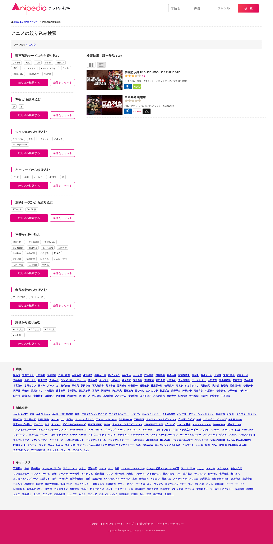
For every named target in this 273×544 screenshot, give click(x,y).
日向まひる (19, 488)
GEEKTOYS (227, 429)
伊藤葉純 (60, 395)
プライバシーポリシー (170, 523)
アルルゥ (17, 483)
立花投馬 (239, 488)
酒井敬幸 (17, 380)
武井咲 (215, 385)
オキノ (121, 483)
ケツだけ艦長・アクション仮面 (163, 468)
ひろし (82, 468)
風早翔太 (235, 478)
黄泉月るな (168, 473)
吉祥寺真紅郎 (77, 478)
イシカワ (155, 478)
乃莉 (54, 478)
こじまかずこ (199, 380)
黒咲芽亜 (157, 494)
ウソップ (47, 494)
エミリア (92, 494)
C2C (138, 444)
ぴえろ (230, 414)
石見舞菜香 (98, 385)
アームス (38, 424)
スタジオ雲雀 (183, 424)
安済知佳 (65, 385)
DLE (47, 424)
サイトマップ (125, 523)
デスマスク (200, 473)
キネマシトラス (21, 439)
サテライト (123, 434)
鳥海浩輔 (108, 395)
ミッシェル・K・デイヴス (117, 478)
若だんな (166, 478)
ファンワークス (39, 439)
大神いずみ (53, 385)
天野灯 (129, 473)
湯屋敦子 (144, 385)
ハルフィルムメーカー (24, 429)
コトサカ (210, 468)
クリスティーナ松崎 (69, 473)
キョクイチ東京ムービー (185, 429)
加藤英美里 (184, 375)
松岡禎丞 (182, 395)
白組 (237, 429)
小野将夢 (40, 375)
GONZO (233, 434)
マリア (109, 473)
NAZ (198, 419)
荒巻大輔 (97, 478)
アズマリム (120, 395)
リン (190, 483)
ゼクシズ (170, 424)
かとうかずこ (192, 385)
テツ (110, 468)
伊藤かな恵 (100, 375)
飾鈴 (117, 468)
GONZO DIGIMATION (239, 439)
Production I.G (78, 429)
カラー (69, 419)
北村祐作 (111, 483)
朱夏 (32, 414)
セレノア (72, 494)
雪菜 (88, 478)
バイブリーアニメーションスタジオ (195, 414)
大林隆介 (96, 395)
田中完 (75, 385)
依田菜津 (169, 385)
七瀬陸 (134, 494)
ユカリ (200, 468)
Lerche (55, 419)
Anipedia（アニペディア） (42, 8)
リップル (158, 483)
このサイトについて (101, 523)
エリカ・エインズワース (25, 478)
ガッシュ (189, 488)
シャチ (16, 494)
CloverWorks (217, 439)
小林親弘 (72, 390)
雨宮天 (204, 395)
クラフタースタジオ (246, 414)
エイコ (102, 468)
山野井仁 (171, 380)
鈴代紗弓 (171, 375)
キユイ (84, 488)
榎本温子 (87, 375)
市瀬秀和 (149, 380)
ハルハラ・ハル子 (108, 494)
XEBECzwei (248, 429)
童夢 (77, 414)
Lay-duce (139, 439)
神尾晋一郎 (156, 385)
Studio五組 (152, 439)
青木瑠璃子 (184, 380)
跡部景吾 (99, 473)
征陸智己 (74, 488)
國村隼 (41, 385)
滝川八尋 (199, 483)
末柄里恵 (51, 375)
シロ (131, 488)
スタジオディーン (59, 434)
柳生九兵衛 (236, 468)
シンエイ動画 (203, 444)
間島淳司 (237, 380)
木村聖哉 (49, 390)
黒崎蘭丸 (35, 468)
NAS (91, 429)
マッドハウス (20, 434)
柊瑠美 (224, 385)
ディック (239, 483)
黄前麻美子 (202, 488)
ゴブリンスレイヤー (175, 483)
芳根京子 (187, 390)
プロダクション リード (119, 439)
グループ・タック (36, 444)
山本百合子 (145, 395)
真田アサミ (28, 375)
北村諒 (217, 375)
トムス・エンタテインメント (161, 419)
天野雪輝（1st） (220, 478)
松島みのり (242, 375)
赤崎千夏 (214, 395)
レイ (178, 473)
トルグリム (87, 473)
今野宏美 (212, 380)
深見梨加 (137, 380)
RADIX (73, 434)
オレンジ (55, 424)
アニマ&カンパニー (119, 414)
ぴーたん (212, 473)
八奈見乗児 (159, 395)
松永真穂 (221, 390)
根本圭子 (42, 380)
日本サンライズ (186, 419)
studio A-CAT (20, 414)
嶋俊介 (25, 390)
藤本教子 (60, 390)
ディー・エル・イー (106, 419)
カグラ (82, 494)
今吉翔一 (169, 494)
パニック (31, 44)
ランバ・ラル (188, 468)
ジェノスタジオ (247, 434)
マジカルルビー (21, 473)
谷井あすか (206, 375)
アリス (209, 483)
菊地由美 (92, 380)
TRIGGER (139, 419)
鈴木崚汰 (194, 395)
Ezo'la (99, 429)
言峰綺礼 (219, 483)
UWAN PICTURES (153, 424)
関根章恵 (105, 390)
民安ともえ (30, 380)
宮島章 (95, 390)
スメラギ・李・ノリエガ (185, 478)
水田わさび (30, 385)
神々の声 (63, 478)
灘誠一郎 (92, 468)
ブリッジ (204, 429)
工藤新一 (17, 468)
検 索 (248, 8)
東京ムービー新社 (22, 424)
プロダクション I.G (96, 439)
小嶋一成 (232, 390)
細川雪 (39, 483)
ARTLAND (43, 419)
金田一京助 (145, 494)
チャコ (36, 494)
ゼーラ (229, 483)
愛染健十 (26, 494)
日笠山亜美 (64, 375)
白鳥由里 (76, 375)
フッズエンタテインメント (102, 434)
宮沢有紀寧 (152, 488)
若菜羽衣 (143, 478)
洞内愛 (195, 375)
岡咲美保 (160, 375)
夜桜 (54, 473)
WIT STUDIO (38, 450)
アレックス (177, 488)
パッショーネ (201, 439)
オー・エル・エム (202, 424)
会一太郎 (137, 375)
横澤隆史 (223, 473)
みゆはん (103, 380)
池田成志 (121, 385)
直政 (135, 478)
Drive (107, 424)
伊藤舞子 (248, 385)
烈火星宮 (29, 483)
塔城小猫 (247, 478)
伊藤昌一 (133, 385)
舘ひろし (139, 390)
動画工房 (220, 414)
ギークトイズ (56, 439)
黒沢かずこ (37, 390)
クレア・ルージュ (40, 473)
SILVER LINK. (95, 424)
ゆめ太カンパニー (151, 414)
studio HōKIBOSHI (62, 414)
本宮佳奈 (17, 385)
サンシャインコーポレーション (162, 434)
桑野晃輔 (133, 395)
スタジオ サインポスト (215, 434)
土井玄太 (187, 473)
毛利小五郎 (59, 494)
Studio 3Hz (19, 444)
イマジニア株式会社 (182, 439)
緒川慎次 (205, 478)
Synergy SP (137, 434)
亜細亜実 (165, 488)
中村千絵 (126, 375)
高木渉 (179, 385)
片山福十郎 (235, 385)
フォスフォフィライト (221, 488)
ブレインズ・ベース (114, 429)
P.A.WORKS (169, 414)
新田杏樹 (85, 385)
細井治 (16, 395)
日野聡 (16, 390)
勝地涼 (16, 375)
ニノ (149, 483)
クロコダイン (61, 488)
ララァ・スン (70, 468)
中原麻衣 (209, 390)
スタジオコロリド (74, 439)
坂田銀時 (140, 488)
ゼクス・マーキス (136, 483)
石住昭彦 (148, 375)
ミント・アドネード (116, 488)
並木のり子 (152, 390)
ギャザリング (234, 424)
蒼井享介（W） (35, 488)
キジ (26, 468)
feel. (86, 450)
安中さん (235, 473)
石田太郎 (160, 380)
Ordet (82, 434)
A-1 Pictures (43, 414)
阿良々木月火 (97, 488)
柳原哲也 (164, 390)
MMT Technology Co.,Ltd (232, 444)
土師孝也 (171, 395)
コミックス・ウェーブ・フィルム (64, 450)
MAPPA (215, 429)
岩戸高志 (119, 473)
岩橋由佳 (54, 380)
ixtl (62, 419)
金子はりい (84, 395)
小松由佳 (115, 380)
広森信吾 (26, 395)
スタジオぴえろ (162, 429)
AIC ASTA (148, 444)
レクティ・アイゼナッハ (148, 473)
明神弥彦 (124, 494)
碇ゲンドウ (114, 375)
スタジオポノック (84, 419)
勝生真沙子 (84, 390)
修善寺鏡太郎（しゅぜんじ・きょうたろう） (68, 483)
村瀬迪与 (128, 390)
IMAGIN (17, 419)
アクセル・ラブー (51, 468)
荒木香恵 (110, 385)
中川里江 (225, 395)
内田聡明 (72, 395)
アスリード (30, 419)
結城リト (45, 478)
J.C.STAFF (132, 429)
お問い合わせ (145, 523)
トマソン (135, 414)
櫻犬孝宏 (126, 380)
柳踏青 (249, 488)
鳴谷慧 (48, 488)
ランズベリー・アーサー (73, 380)
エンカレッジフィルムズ (167, 444)
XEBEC (59, 444)
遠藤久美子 (229, 375)
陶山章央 (117, 390)
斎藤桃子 (38, 395)
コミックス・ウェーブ (214, 419)
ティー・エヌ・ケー (190, 434)
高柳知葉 (205, 385)
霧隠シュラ (98, 483)
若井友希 (248, 380)
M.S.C (51, 444)
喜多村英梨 (225, 380)
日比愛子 (49, 395)
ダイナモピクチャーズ (74, 424)
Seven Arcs (219, 424)
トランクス (222, 468)
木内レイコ (244, 390)
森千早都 (175, 390)
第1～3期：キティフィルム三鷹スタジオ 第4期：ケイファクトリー (99, 444)
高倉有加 (198, 390)
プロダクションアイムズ (94, 414)
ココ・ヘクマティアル (132, 468)
